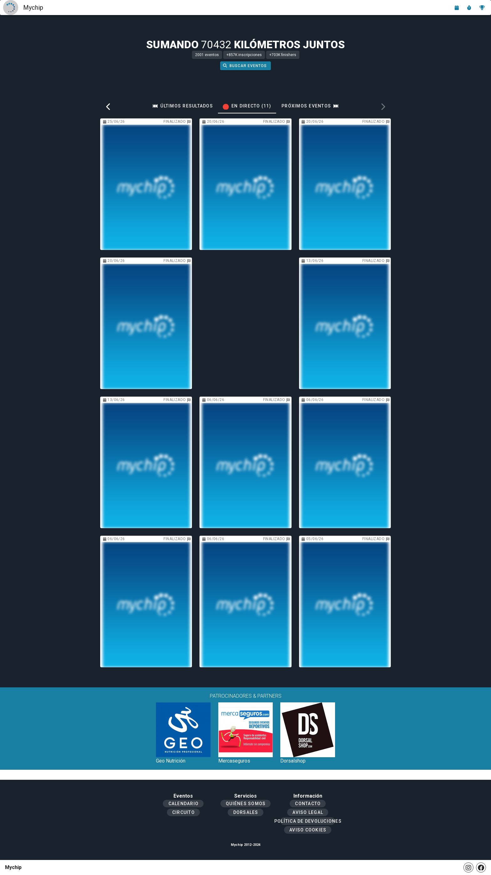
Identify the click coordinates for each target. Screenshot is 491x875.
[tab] (183, 105)
